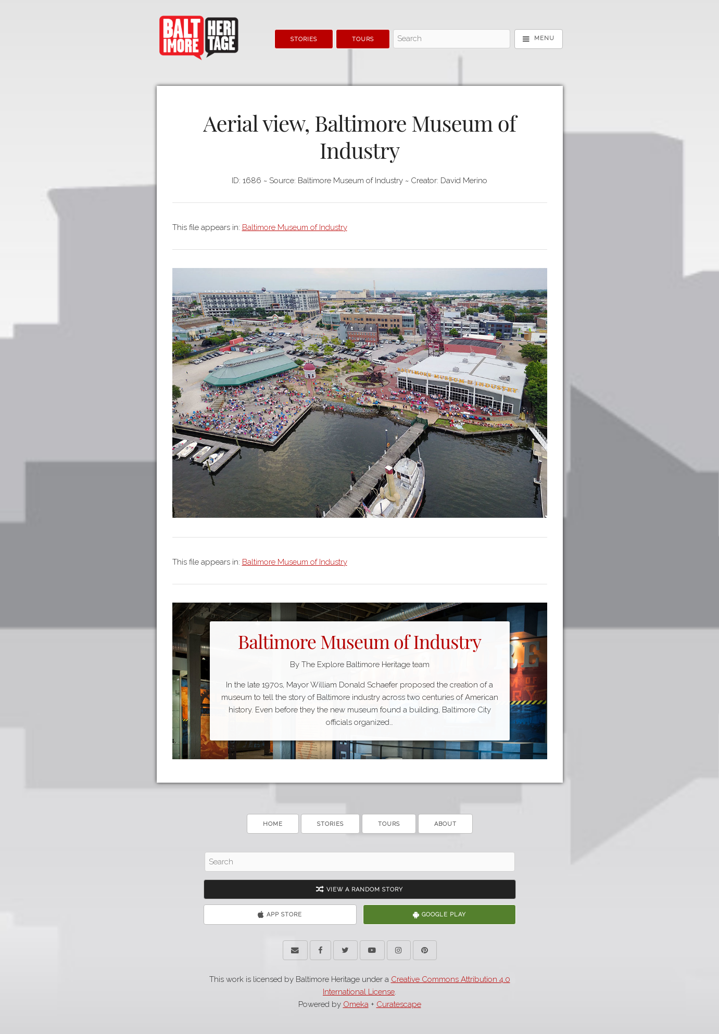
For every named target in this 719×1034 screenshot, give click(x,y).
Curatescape (398, 1004)
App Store (280, 914)
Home (273, 824)
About (445, 824)
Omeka (356, 1004)
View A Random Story (359, 889)
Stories (304, 39)
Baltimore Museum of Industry (294, 227)
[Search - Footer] (360, 862)
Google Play (439, 914)
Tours (363, 39)
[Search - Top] (451, 39)
